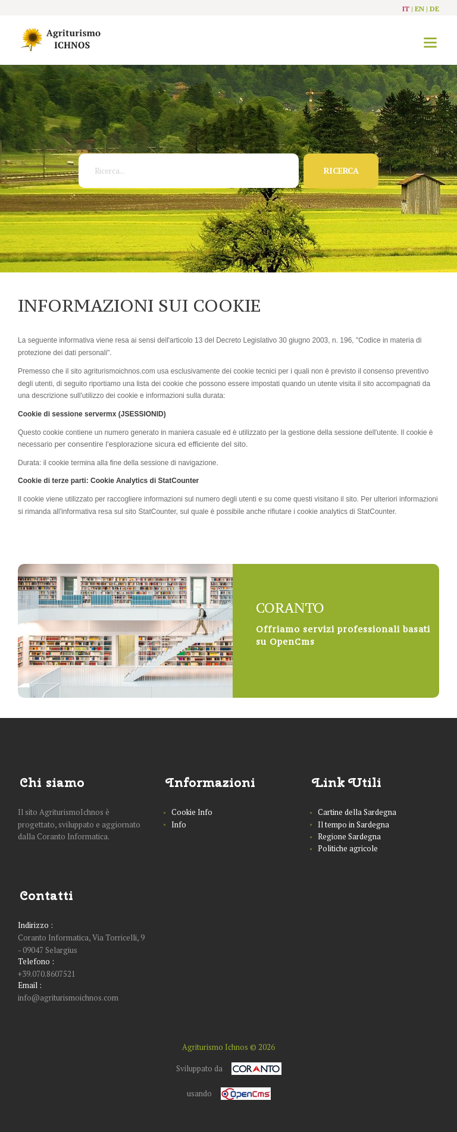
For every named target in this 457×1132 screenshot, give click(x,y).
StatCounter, (158, 511)
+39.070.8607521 (47, 973)
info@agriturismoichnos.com (68, 997)
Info (178, 824)
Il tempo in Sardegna (353, 824)
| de (432, 8)
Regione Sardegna (349, 836)
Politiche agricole (348, 848)
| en (417, 8)
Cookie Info (191, 812)
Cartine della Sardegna (357, 812)
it (405, 8)
